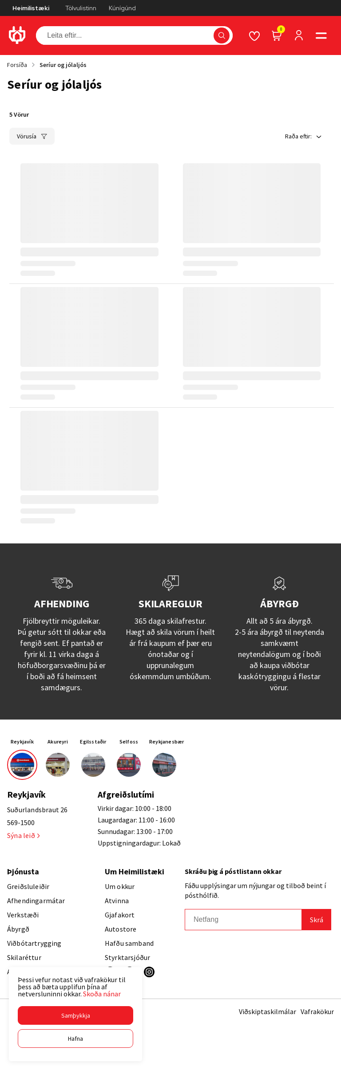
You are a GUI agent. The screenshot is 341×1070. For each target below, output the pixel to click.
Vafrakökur (317, 1011)
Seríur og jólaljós (63, 65)
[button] (75, 1015)
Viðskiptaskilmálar (267, 1011)
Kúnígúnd (122, 8)
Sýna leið (23, 835)
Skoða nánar (102, 993)
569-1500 (21, 822)
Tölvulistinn (80, 8)
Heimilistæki (30, 8)
